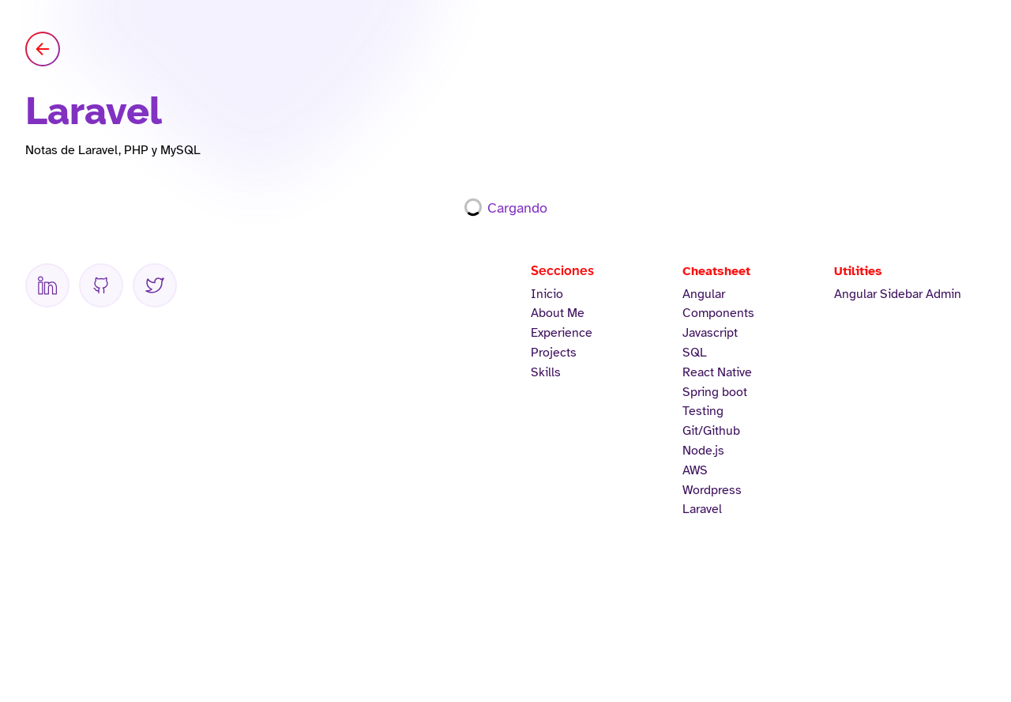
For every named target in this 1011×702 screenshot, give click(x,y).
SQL (694, 352)
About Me (557, 313)
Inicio (547, 294)
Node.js (703, 451)
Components (718, 313)
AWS (695, 470)
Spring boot (714, 392)
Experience (561, 333)
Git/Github (711, 431)
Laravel (702, 509)
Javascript (710, 333)
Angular (703, 294)
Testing (702, 411)
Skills (546, 372)
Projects (554, 352)
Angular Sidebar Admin (897, 294)
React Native (717, 372)
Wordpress (712, 490)
